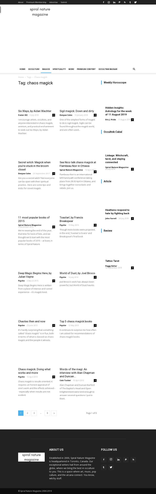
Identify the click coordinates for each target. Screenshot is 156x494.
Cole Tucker (65, 380)
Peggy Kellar (111, 266)
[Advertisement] (78, 41)
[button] (134, 69)
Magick (46, 69)
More (71, 69)
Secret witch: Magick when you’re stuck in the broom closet (34, 166)
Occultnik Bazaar (107, 69)
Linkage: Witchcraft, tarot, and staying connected (116, 159)
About (20, 2)
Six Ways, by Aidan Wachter (34, 111)
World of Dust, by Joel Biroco (77, 273)
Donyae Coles (66, 115)
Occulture (33, 69)
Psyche (63, 225)
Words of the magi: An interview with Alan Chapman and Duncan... (77, 373)
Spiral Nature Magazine (71, 170)
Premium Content (86, 69)
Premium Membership (36, 2)
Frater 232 (22, 115)
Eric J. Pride (110, 119)
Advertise (53, 2)
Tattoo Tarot (112, 260)
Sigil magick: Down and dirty (77, 111)
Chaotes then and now (31, 321)
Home (22, 69)
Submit (64, 2)
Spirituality (59, 69)
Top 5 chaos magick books (76, 321)
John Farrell (110, 218)
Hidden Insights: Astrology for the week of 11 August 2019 (118, 111)
